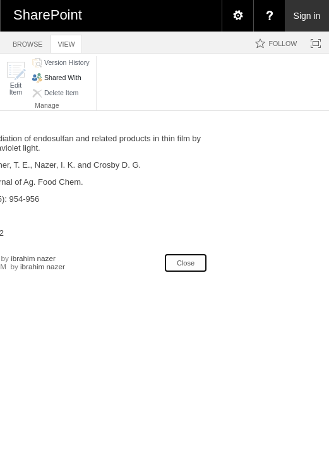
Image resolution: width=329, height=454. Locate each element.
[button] (16, 78)
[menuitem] (237, 16)
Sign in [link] (307, 16)
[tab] (27, 42)
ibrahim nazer (33, 258)
